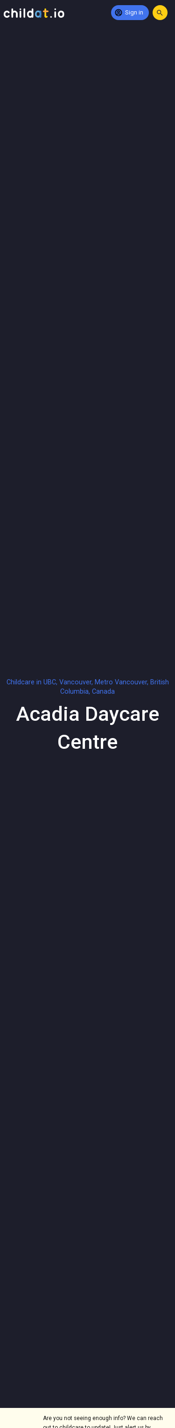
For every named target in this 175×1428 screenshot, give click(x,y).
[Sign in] (130, 12)
